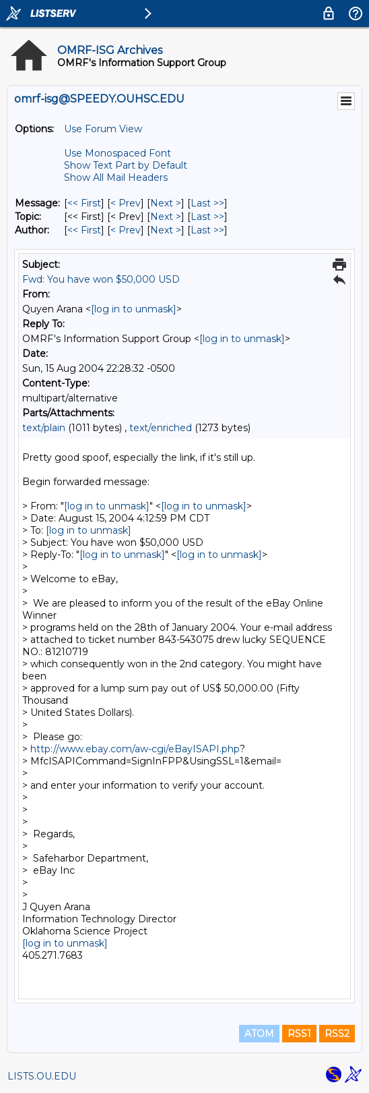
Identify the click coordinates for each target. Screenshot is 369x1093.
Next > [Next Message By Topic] (165, 217)
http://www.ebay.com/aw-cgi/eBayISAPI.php (135, 749)
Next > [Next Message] (165, 203)
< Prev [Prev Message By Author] (125, 230)
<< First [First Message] (84, 203)
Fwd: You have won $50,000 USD (101, 279)
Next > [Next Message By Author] (165, 230)
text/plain (43, 428)
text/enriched (160, 428)
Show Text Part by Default (125, 165)
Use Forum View (103, 129)
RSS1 (299, 1034)
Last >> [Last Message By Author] (207, 230)
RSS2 (337, 1034)
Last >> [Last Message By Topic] (207, 217)
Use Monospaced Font (117, 153)
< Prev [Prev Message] (125, 203)
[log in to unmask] (133, 309)
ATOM (259, 1034)
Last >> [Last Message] (207, 203)
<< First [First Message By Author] (84, 230)
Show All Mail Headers (116, 177)
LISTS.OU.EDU (41, 1076)
